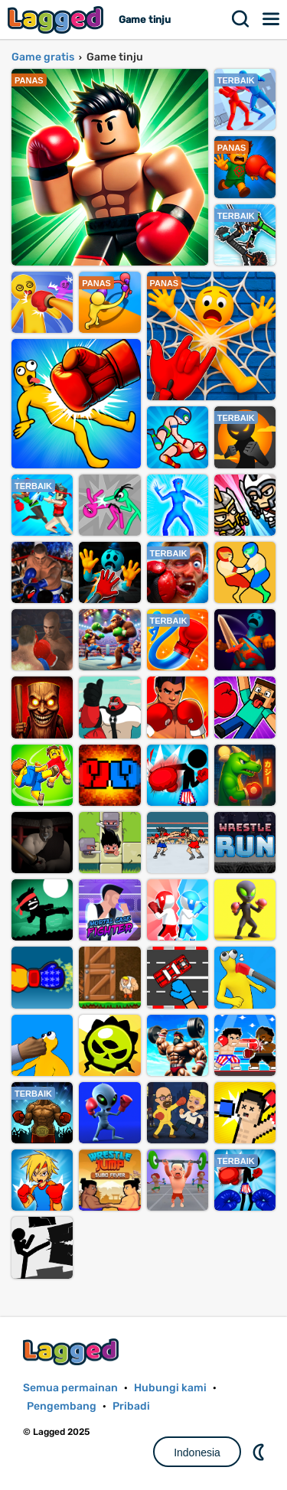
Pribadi (131, 1406)
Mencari (241, 19)
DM (260, 1451)
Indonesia (197, 1452)
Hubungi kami (170, 1387)
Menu (271, 19)
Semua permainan (70, 1387)
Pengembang (61, 1406)
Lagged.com (72, 1351)
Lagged (57, 19)
